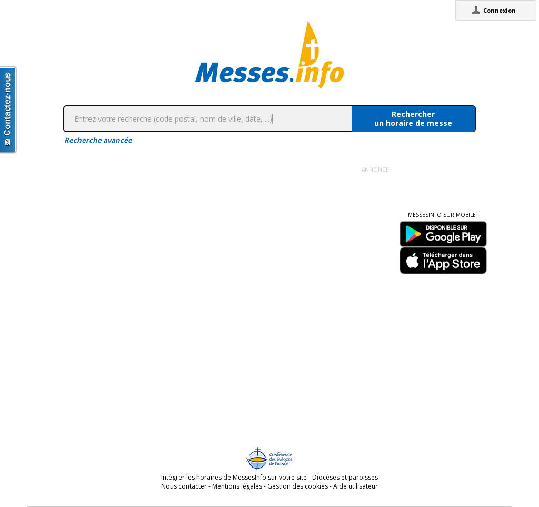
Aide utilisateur (355, 486)
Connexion (499, 10)
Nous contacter (184, 486)
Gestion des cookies (297, 486)
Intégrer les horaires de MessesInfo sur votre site (234, 477)
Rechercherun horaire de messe (413, 118)
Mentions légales (237, 486)
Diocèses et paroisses (345, 477)
